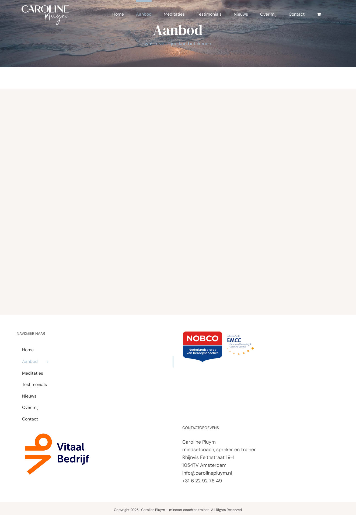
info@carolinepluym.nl (207, 473)
